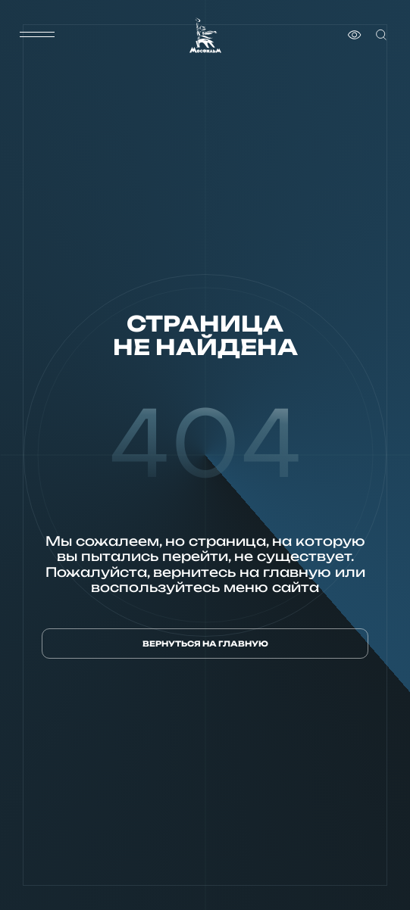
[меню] (37, 35)
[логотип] (205, 35)
